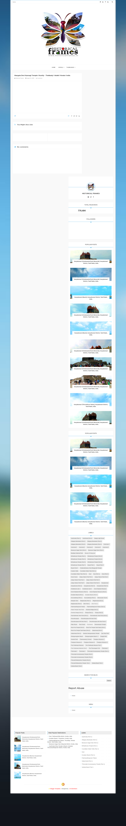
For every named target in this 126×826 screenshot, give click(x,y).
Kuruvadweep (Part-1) (92, 574)
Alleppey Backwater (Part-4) (94, 470)
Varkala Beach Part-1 (92, 695)
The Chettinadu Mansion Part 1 (95, 669)
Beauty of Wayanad (92, 487)
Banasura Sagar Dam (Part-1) (94, 478)
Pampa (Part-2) (91, 603)
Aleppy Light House (92, 458)
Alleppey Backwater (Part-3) (94, 467)
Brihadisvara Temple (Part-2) (94, 493)
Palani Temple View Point (93, 594)
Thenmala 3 (98, 678)
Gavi (106, 523)
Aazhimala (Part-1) (91, 455)
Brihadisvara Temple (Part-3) (94, 496)
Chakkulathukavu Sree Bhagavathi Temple (97, 514)
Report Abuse (92, 720)
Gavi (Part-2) (98, 526)
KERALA (60, 67)
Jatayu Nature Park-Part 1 (101, 529)
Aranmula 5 (90, 475)
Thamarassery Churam (101, 651)
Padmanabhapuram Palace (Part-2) (96, 591)
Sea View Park (90, 645)
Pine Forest (98, 624)
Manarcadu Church (105, 577)
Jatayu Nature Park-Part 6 (93, 544)
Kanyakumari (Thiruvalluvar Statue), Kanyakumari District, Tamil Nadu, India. (98, 313)
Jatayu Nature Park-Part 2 (93, 532)
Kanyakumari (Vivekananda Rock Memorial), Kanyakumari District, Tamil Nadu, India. (98, 158)
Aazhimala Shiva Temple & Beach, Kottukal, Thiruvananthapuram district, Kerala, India (60, 779)
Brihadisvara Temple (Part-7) (94, 508)
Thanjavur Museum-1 (92, 654)
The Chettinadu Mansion (93, 666)
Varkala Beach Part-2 (92, 698)
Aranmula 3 (98, 472)
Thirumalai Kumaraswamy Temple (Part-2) (97, 683)
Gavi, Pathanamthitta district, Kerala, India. (60, 769)
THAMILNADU (70, 67)
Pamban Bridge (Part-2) (93, 600)
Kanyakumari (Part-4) (92, 553)
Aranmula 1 (106, 470)
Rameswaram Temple (92, 627)
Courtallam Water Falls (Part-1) (95, 520)
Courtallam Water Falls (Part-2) (95, 523)
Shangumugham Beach (102, 645)
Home (14, 2)
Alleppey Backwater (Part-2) (94, 464)
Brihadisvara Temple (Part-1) (94, 490)
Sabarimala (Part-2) (104, 639)
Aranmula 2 (90, 472)
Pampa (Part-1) (105, 600)
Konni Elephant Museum (93, 559)
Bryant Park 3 (99, 511)
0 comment (39, 78)
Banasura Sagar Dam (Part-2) (94, 481)
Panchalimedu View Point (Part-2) (95, 609)
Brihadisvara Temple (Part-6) (94, 505)
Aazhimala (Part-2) (103, 455)
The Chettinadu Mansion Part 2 (95, 672)
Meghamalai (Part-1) (101, 579)
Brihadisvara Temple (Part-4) (94, 499)
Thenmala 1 (103, 675)
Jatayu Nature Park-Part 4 (93, 538)
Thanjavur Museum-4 (92, 663)
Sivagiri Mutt (105, 648)
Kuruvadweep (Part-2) (92, 577)
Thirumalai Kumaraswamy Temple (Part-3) (97, 686)
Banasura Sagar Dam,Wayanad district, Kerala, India (63, 776)
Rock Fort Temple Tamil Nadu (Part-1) (96, 633)
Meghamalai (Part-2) (92, 582)
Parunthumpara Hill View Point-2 (95, 621)
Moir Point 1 (90, 585)
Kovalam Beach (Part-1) (93, 568)
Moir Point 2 (98, 585)
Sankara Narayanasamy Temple (95, 642)
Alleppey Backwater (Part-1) (94, 461)
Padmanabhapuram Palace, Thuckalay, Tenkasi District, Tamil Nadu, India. (61, 773)
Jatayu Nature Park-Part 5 (93, 541)
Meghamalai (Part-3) (104, 582)
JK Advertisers (73, 821)
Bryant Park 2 (90, 511)
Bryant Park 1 (106, 508)
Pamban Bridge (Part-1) (93, 597)
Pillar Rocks (90, 624)
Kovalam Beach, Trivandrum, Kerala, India (60, 771)
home (53, 67)
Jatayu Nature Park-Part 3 (93, 535)
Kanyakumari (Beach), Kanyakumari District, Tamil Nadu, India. (32, 789)
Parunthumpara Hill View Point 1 (95, 618)
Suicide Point (90, 651)
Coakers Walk (90, 517)
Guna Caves (90, 529)
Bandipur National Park (93, 484)
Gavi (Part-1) (90, 526)
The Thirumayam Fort (92, 675)
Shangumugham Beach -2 (93, 648)
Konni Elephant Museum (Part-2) (95, 562)
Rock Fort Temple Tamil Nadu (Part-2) (96, 636)
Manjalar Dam (90, 579)
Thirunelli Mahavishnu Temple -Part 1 (96, 692)
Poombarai (105, 624)
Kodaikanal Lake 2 (91, 556)
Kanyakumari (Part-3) (92, 550)
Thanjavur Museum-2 (92, 657)
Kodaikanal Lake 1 (104, 553)
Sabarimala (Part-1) (92, 639)
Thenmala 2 (90, 678)
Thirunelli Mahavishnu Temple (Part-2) (96, 689)
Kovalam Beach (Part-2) (93, 571)
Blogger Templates (55, 821)
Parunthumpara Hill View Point (94, 615)
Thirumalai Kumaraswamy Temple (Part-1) (97, 681)
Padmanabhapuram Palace (94, 588)
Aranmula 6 (98, 475)
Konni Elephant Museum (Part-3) (95, 565)
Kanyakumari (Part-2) (92, 547)
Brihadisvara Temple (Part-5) (94, 502)
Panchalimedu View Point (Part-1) (95, 606)
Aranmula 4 (105, 472)
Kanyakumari (105, 544)
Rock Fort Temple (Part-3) (93, 630)
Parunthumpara (91, 612)
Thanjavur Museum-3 (92, 660)
